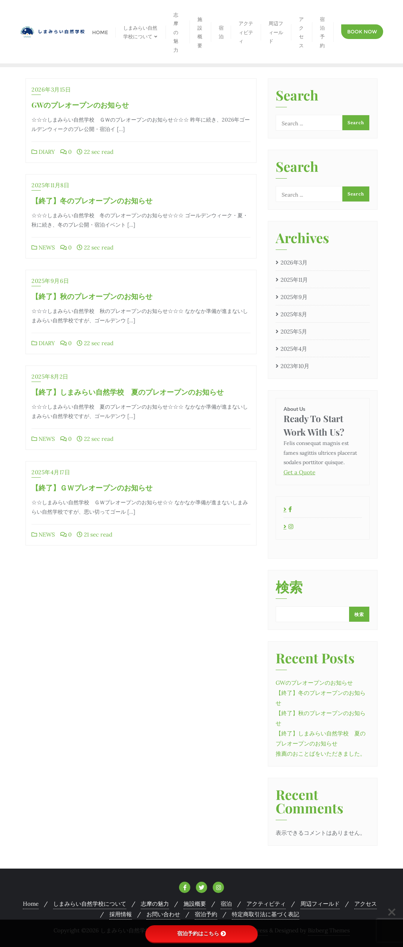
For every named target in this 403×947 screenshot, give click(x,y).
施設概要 (195, 903)
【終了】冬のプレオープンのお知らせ (91, 200)
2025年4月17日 (50, 472)
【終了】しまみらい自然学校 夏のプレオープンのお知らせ (127, 392)
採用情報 (120, 914)
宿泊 (226, 903)
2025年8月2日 (50, 376)
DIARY (43, 151)
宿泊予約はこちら (201, 933)
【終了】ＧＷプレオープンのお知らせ (91, 487)
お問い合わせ (163, 914)
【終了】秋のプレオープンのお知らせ (91, 296)
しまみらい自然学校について (89, 903)
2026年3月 (294, 262)
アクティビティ (266, 903)
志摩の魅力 (155, 903)
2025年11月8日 (50, 185)
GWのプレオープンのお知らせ (80, 105)
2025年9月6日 (50, 280)
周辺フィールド (320, 903)
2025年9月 (294, 297)
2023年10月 (295, 366)
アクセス (365, 903)
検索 (289, 587)
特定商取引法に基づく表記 (265, 914)
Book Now (362, 32)
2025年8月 (294, 314)
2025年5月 (294, 331)
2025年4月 (294, 348)
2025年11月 (294, 279)
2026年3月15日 (51, 89)
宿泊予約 (206, 914)
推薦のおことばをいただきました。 (321, 753)
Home (31, 903)
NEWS (43, 247)
